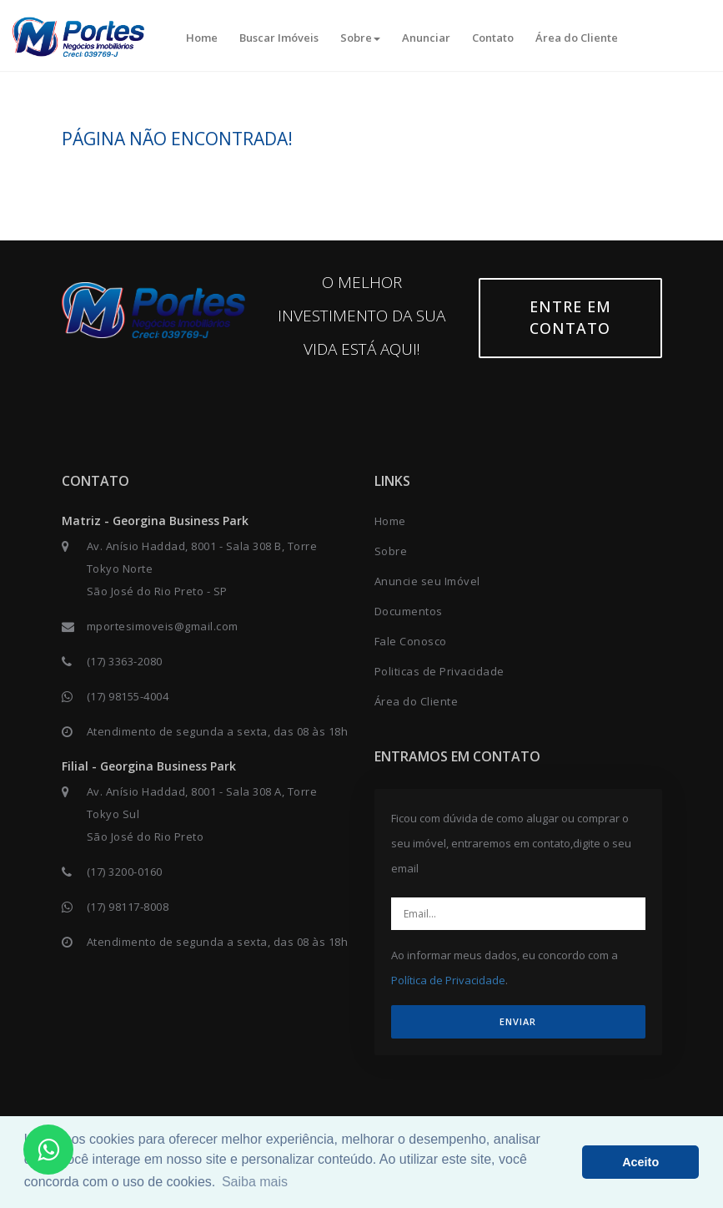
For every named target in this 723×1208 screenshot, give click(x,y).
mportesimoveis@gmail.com (162, 626)
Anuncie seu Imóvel (427, 581)
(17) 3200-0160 (125, 871)
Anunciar (426, 37)
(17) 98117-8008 (128, 906)
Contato (493, 37)
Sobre (360, 37)
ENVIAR (518, 1021)
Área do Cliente (576, 37)
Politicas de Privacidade (439, 671)
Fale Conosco (410, 641)
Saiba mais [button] (255, 1182)
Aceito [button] (640, 1162)
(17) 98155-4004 (128, 696)
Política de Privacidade (448, 980)
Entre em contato (570, 317)
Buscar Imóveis (279, 37)
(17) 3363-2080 (125, 661)
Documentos (408, 611)
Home (202, 37)
